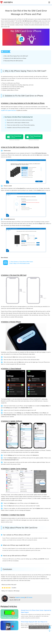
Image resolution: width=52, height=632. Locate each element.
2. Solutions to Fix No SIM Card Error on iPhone (14, 58)
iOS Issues (29, 597)
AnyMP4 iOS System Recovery (8, 110)
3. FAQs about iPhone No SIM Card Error (13, 60)
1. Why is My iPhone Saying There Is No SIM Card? (15, 56)
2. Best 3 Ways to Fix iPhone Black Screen (19, 263)
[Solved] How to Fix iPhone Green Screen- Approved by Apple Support (36, 611)
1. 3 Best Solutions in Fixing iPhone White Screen (21, 261)
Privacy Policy (41, 627)
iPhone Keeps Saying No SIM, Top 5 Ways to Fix (34, 621)
